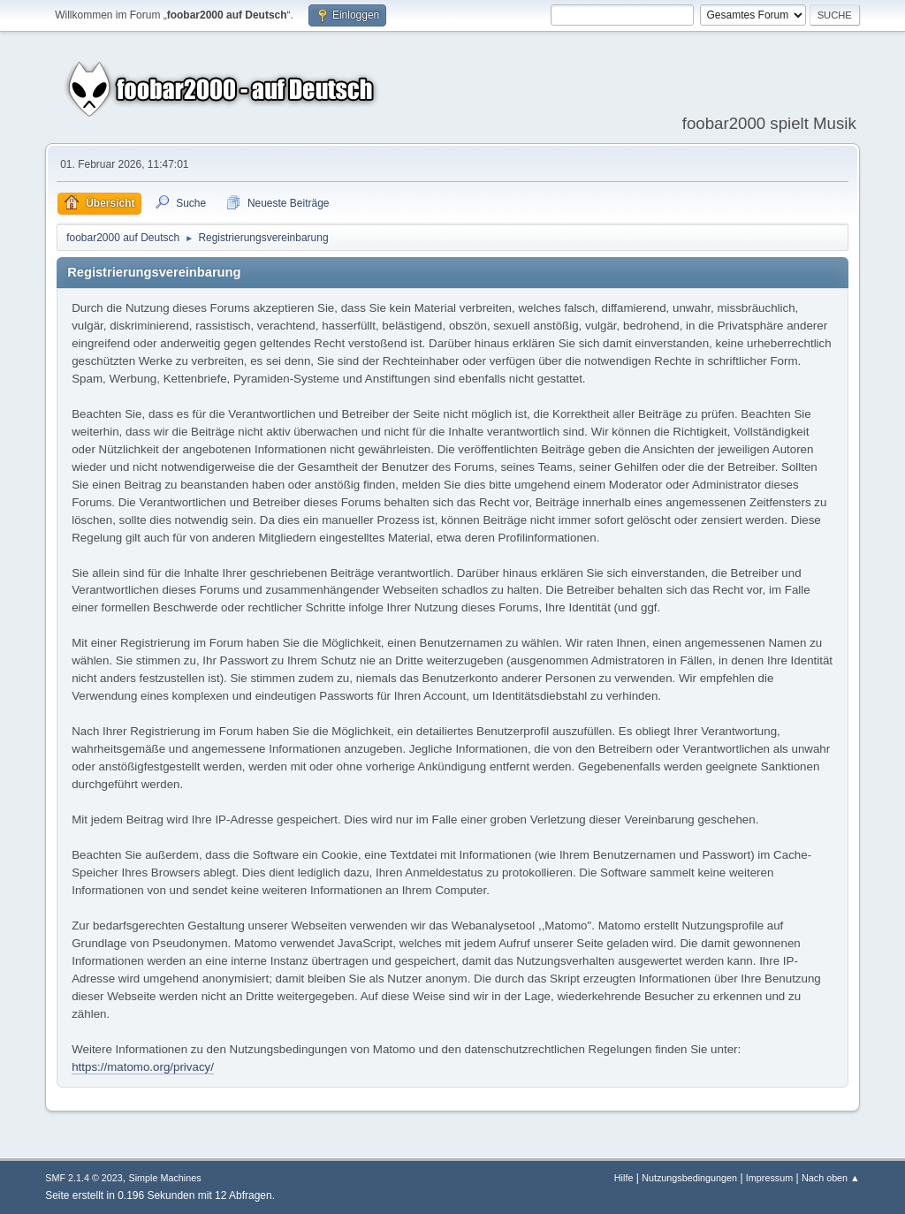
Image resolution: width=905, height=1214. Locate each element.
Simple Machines (165, 1177)
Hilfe (624, 1177)
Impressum (769, 1177)
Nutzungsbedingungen (689, 1177)
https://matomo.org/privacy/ (143, 1067)
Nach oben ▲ (831, 1177)
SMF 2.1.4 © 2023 (84, 1177)
